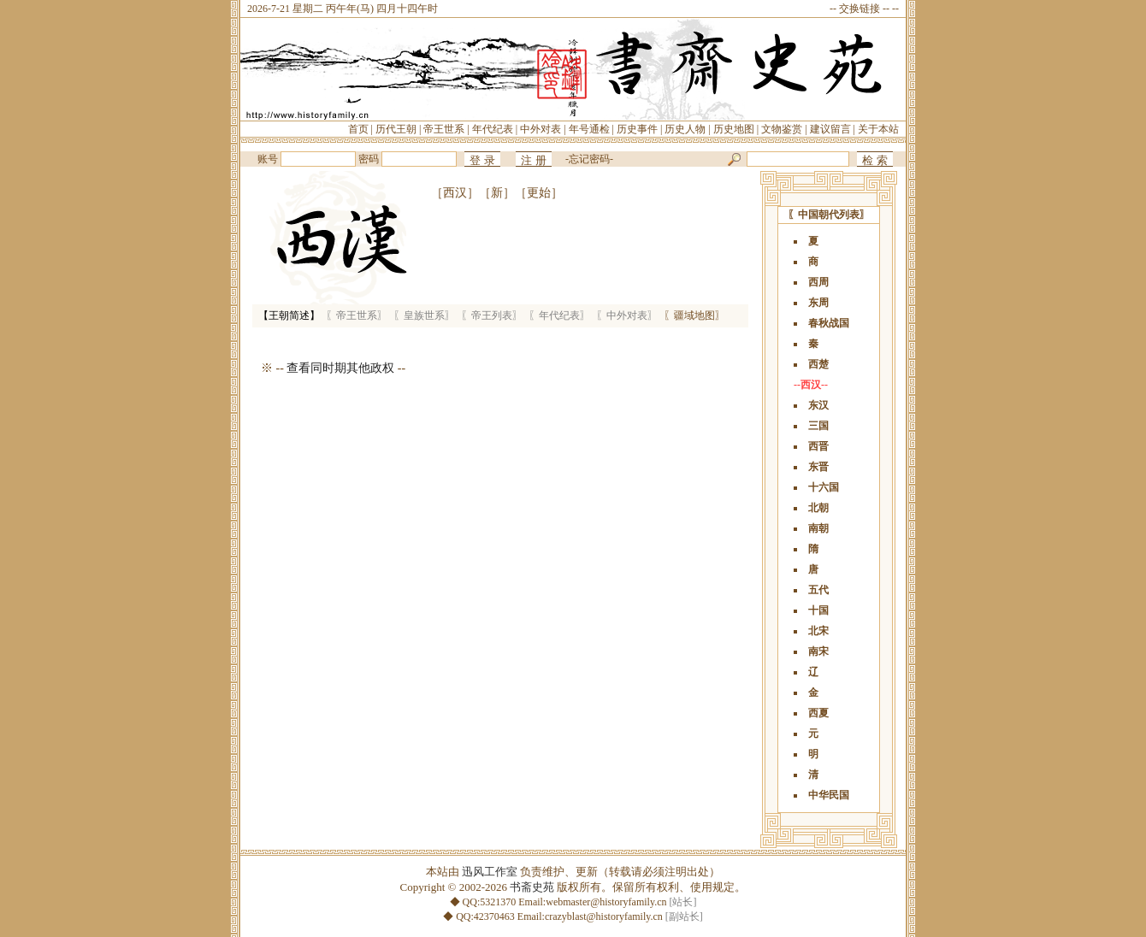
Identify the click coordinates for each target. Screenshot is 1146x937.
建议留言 (830, 129)
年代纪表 (492, 129)
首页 (358, 129)
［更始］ (539, 192)
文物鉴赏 (781, 129)
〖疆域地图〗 (694, 315)
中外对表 (540, 129)
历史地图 (733, 129)
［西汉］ (455, 192)
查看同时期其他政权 (340, 368)
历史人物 (685, 129)
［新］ (497, 192)
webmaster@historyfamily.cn (606, 902)
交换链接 (859, 9)
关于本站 (878, 129)
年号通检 (589, 129)
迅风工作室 (489, 871)
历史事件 (637, 129)
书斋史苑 (532, 887)
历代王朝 (395, 129)
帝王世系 (443, 129)
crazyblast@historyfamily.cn (604, 916)
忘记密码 (589, 159)
